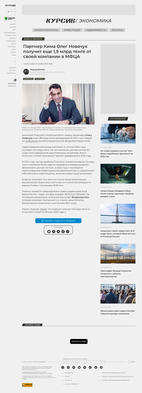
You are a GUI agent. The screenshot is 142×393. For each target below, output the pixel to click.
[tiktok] (90, 367)
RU (8, 11)
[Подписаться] (103, 362)
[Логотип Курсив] (10, 5)
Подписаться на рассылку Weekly (75, 359)
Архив (13, 55)
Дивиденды (28, 79)
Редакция (12, 67)
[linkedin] (95, 367)
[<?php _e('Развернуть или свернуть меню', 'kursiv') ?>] (15, 80)
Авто (14, 30)
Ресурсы (117, 30)
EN (12, 11)
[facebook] (62, 367)
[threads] (101, 367)
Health (13, 44)
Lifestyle (12, 38)
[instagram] (68, 367)
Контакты (68, 380)
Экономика (11, 46)
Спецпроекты (11, 73)
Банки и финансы (46, 30)
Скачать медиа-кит (72, 384)
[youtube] (79, 367)
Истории (13, 27)
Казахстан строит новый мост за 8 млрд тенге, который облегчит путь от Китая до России (117, 234)
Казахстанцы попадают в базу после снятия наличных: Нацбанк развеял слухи (117, 194)
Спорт (14, 49)
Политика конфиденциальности (114, 373)
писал (43, 209)
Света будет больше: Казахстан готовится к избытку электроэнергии (116, 274)
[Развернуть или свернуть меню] (15, 61)
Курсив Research (10, 32)
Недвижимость (96, 30)
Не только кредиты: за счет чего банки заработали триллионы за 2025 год (116, 154)
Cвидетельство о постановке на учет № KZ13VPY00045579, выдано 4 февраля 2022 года (37, 372)
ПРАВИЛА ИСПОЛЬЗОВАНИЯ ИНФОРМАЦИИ (116, 380)
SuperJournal (11, 41)
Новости (13, 24)
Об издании (69, 373)
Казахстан (12, 83)
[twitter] (73, 367)
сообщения (31, 141)
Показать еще (79, 341)
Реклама (12, 70)
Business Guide (10, 35)
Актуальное (118, 118)
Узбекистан (11, 86)
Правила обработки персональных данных (118, 376)
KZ (15, 11)
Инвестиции (72, 30)
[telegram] (84, 367)
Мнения (13, 52)
